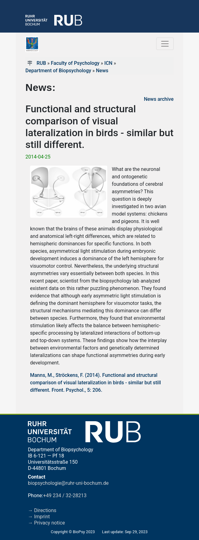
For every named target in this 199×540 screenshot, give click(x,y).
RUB (41, 63)
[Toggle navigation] (165, 44)
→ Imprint (39, 517)
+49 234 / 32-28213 (64, 495)
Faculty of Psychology (75, 63)
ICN (108, 63)
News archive (159, 99)
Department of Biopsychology (58, 71)
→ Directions (42, 510)
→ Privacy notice (46, 523)
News (102, 71)
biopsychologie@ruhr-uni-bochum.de (68, 483)
